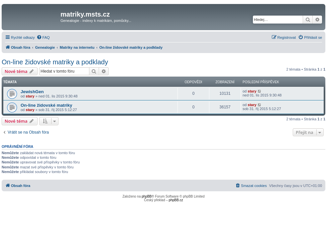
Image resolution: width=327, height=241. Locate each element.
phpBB (147, 196)
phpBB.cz (176, 200)
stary (30, 96)
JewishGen (32, 91)
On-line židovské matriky (46, 105)
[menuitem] (43, 37)
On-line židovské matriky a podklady (55, 62)
